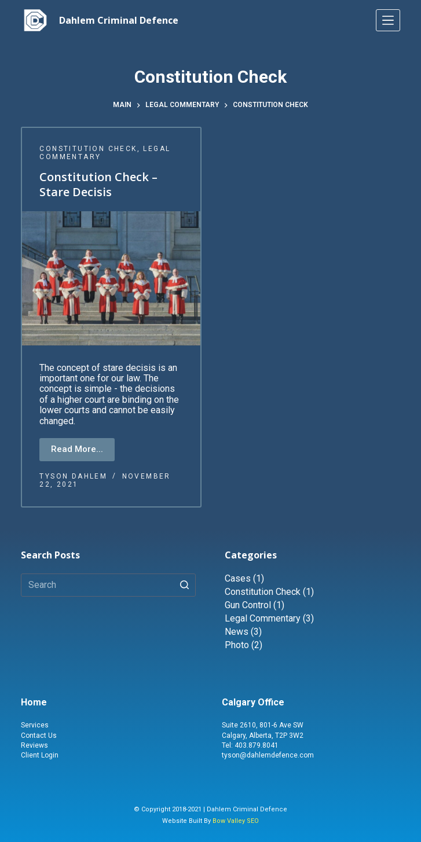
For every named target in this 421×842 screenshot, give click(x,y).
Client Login (39, 755)
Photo (237, 644)
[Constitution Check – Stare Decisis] (111, 278)
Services (35, 725)
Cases (238, 578)
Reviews (34, 745)
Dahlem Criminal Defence (118, 20)
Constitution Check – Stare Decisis (98, 185)
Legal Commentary (263, 618)
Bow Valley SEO (236, 821)
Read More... (77, 449)
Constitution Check (88, 149)
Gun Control (248, 605)
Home (34, 702)
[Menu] (388, 20)
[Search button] (184, 585)
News (236, 631)
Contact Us (39, 735)
